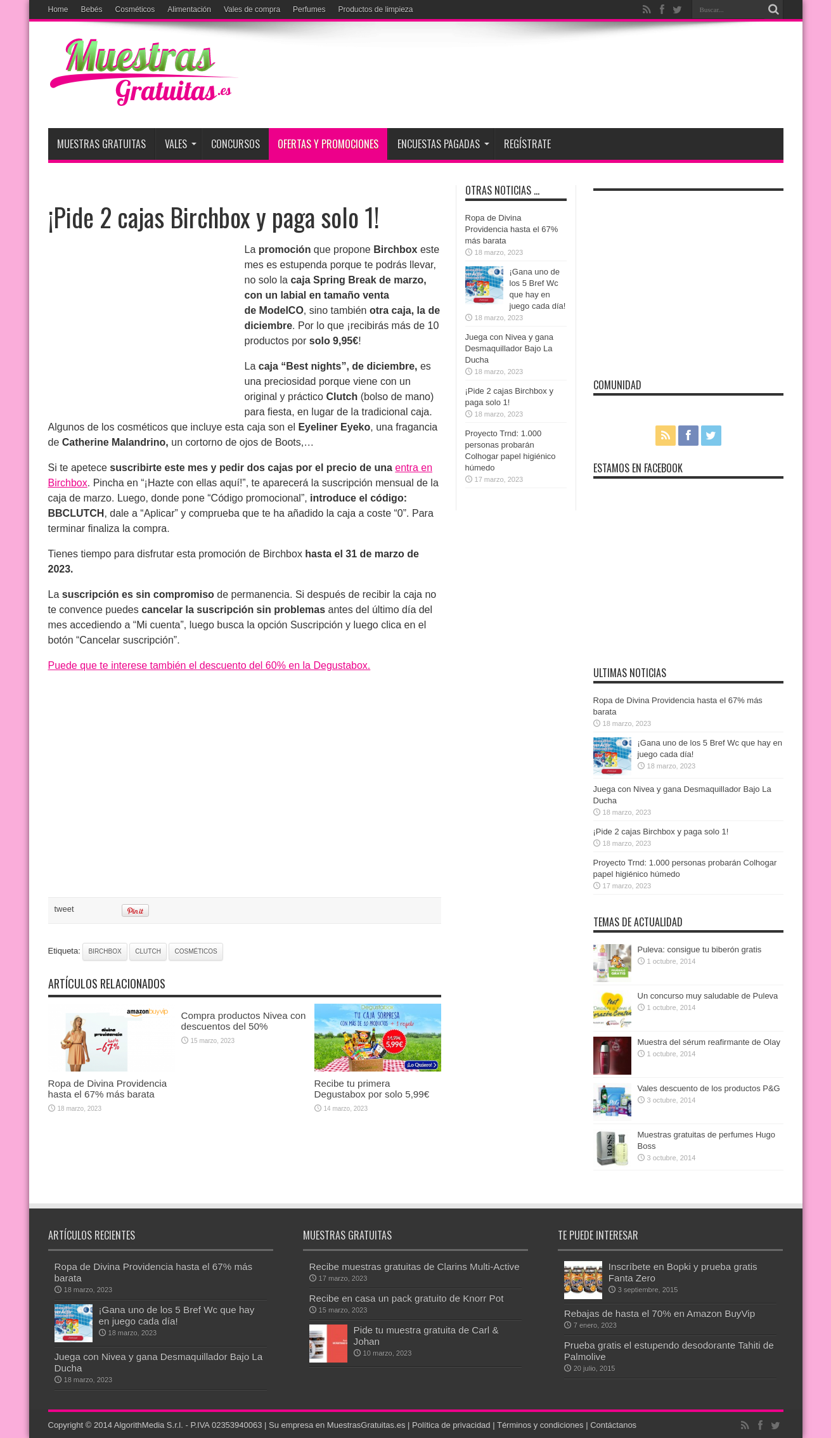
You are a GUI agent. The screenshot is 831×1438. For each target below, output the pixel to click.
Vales (180, 144)
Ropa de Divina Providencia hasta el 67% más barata (107, 1088)
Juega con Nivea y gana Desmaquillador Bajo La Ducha (509, 348)
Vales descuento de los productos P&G (709, 1088)
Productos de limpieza (375, 9)
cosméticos (195, 951)
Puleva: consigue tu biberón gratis (700, 949)
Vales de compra (252, 9)
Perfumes (309, 9)
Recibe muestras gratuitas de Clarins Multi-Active (414, 1266)
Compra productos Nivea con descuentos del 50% (243, 1021)
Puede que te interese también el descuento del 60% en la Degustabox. (209, 665)
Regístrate (527, 144)
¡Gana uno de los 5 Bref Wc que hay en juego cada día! (177, 1315)
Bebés (92, 9)
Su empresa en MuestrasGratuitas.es (337, 1425)
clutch (148, 951)
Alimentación (189, 9)
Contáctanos (613, 1425)
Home (58, 9)
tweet (64, 909)
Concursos (235, 144)
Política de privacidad (451, 1425)
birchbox (104, 951)
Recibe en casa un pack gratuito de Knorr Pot (406, 1298)
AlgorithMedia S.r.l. (148, 1425)
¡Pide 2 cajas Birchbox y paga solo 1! (661, 831)
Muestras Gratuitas (101, 144)
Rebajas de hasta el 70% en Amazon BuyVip (659, 1313)
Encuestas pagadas (443, 144)
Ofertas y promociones (328, 144)
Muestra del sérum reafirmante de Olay (709, 1042)
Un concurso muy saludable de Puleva (708, 996)
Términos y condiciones (540, 1425)
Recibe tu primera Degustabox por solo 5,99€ (372, 1088)
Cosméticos (135, 9)
